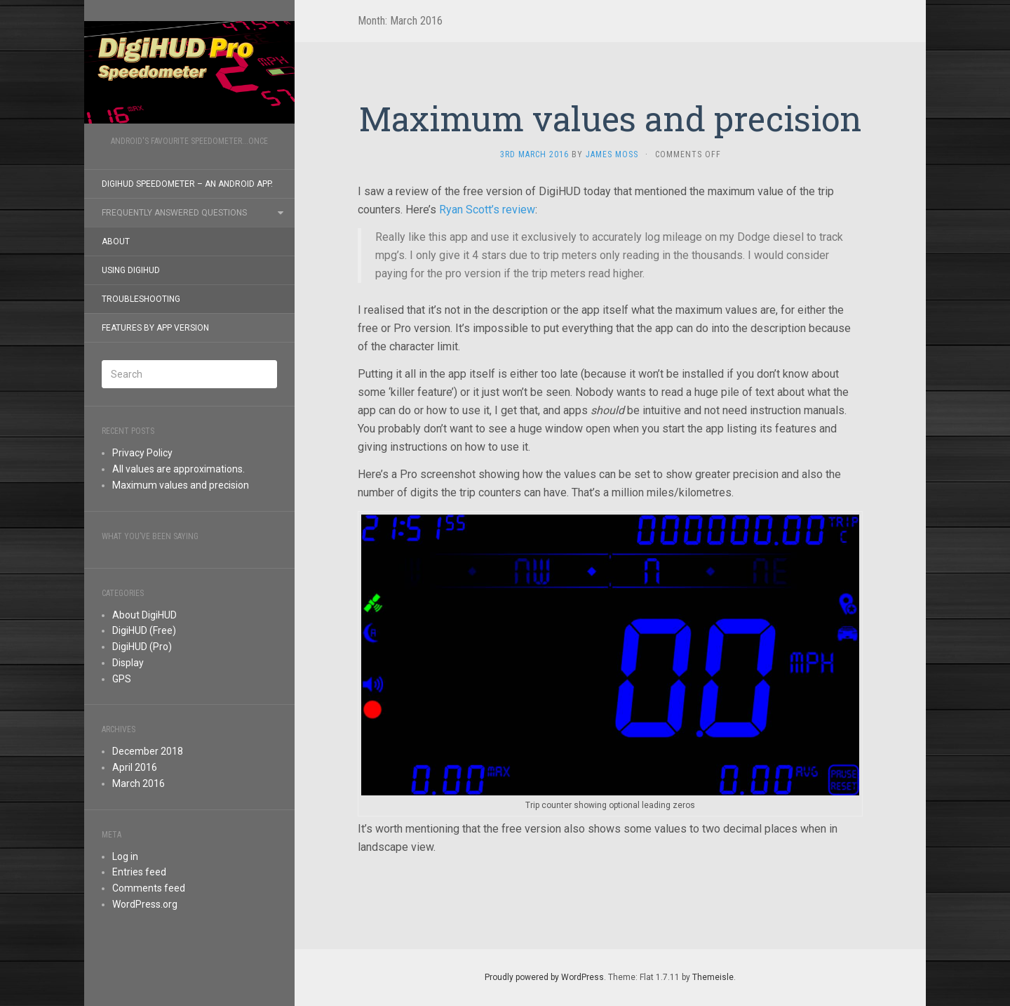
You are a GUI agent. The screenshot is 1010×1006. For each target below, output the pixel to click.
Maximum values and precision (180, 485)
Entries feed (139, 872)
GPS (121, 678)
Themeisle (713, 977)
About (116, 241)
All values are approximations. (178, 469)
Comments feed (148, 888)
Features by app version (155, 328)
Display (128, 662)
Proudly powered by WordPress (544, 977)
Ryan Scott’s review (487, 209)
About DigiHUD (144, 615)
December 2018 (147, 751)
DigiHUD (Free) (144, 630)
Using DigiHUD (131, 270)
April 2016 (134, 767)
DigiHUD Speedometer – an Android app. (187, 184)
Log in (125, 856)
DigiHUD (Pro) (142, 646)
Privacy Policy (142, 452)
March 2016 (138, 783)
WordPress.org (144, 904)
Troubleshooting (141, 299)
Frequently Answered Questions (174, 213)
